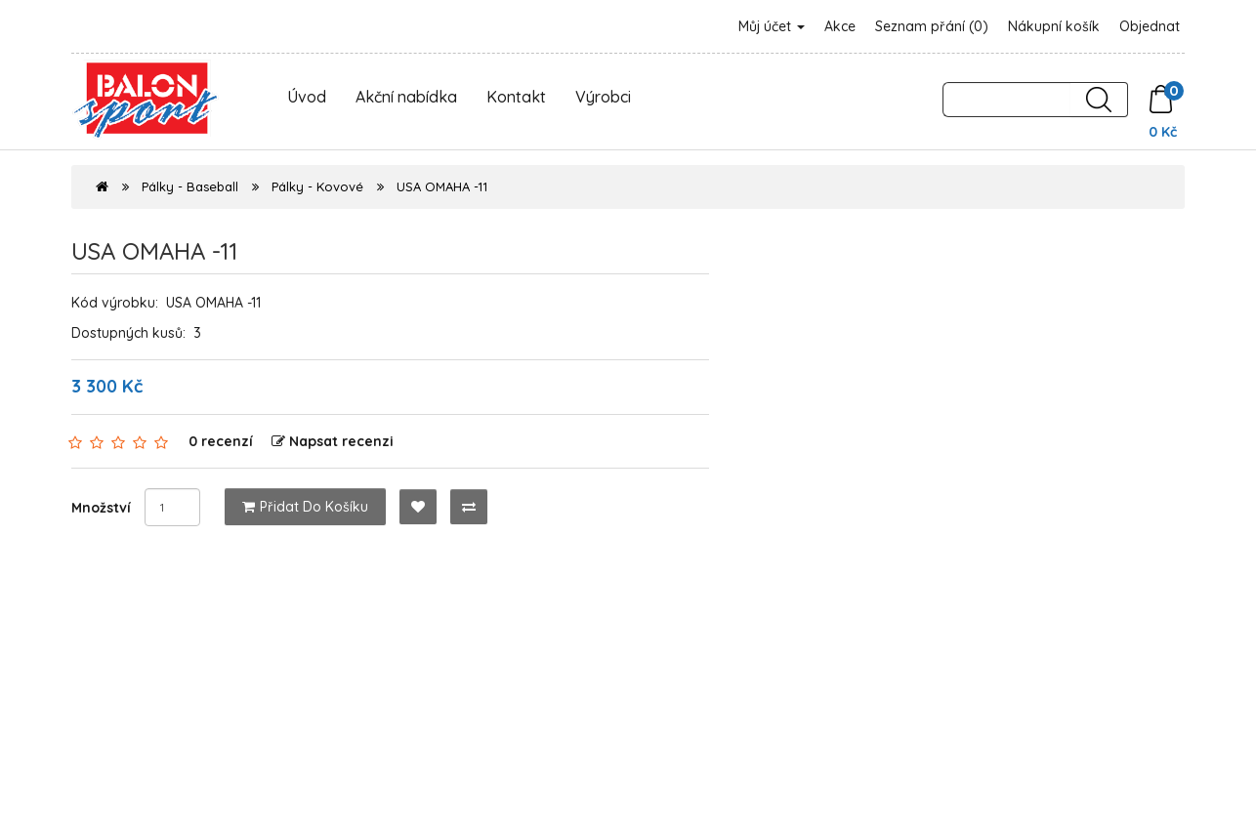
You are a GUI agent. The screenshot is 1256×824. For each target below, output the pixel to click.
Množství (101, 507)
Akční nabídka (406, 96)
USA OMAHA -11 (442, 186)
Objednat (1149, 26)
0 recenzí (220, 441)
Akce (840, 26)
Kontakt (516, 96)
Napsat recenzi (333, 441)
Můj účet (771, 26)
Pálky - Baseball (190, 186)
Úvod (306, 96)
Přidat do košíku (305, 506)
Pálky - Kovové (317, 186)
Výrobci (603, 96)
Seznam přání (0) (931, 26)
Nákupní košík (1054, 26)
